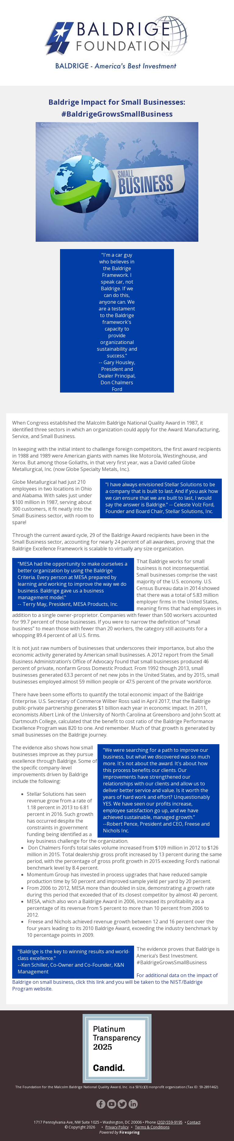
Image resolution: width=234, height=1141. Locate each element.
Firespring (129, 1132)
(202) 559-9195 (170, 1122)
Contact (193, 1122)
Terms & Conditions (152, 1127)
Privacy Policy (117, 1127)
